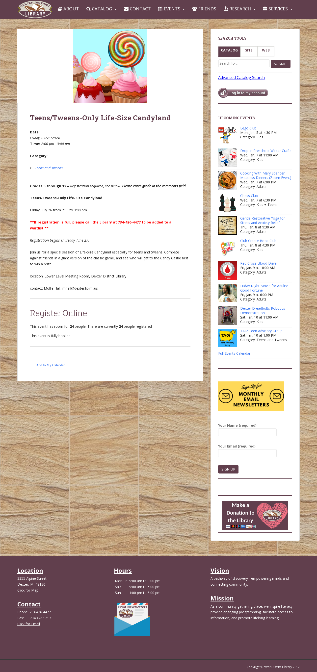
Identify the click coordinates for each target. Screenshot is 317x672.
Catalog (99, 9)
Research (237, 9)
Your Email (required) (247, 449)
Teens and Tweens (49, 168)
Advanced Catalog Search (241, 77)
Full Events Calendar (234, 353)
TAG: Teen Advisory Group (261, 330)
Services (275, 9)
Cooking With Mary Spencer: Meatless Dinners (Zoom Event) (265, 175)
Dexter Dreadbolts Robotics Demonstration (262, 310)
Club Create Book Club (258, 240)
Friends (204, 9)
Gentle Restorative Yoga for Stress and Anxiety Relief (262, 220)
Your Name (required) (247, 429)
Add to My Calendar (50, 365)
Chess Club (249, 195)
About (68, 9)
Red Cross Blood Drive (258, 263)
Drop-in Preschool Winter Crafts (265, 150)
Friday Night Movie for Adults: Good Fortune (264, 288)
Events (169, 9)
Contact (137, 9)
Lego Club (248, 128)
